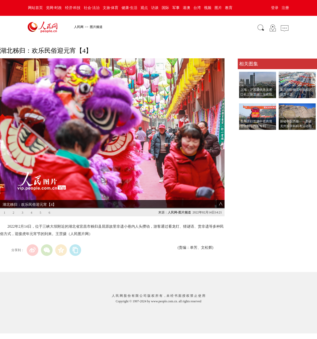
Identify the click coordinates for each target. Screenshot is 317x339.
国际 (165, 8)
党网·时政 (54, 8)
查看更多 (245, 135)
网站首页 (35, 8)
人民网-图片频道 (179, 212)
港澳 (186, 8)
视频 (207, 8)
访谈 (154, 8)
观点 (144, 8)
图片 (218, 8)
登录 (274, 8)
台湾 (197, 8)
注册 (285, 8)
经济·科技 (73, 8)
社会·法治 (92, 8)
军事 (176, 8)
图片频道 (96, 27)
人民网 (78, 27)
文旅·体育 (111, 8)
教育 (228, 8)
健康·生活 (129, 8)
